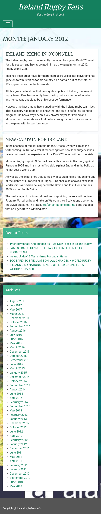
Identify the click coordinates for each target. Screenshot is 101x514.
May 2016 (16, 343)
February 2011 (19, 465)
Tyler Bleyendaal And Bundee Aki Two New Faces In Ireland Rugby (51, 244)
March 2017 (17, 313)
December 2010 (20, 473)
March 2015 (17, 368)
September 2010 (20, 477)
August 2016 (18, 330)
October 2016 (18, 322)
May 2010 (16, 486)
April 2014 (16, 398)
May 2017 (16, 309)
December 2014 (20, 377)
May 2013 (16, 410)
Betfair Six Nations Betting (58, 204)
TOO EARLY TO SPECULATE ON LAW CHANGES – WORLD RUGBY (50, 260)
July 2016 (16, 334)
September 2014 (20, 385)
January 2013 (18, 419)
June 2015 (16, 364)
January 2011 (18, 469)
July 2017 (16, 305)
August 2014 (18, 389)
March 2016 (17, 347)
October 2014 (18, 381)
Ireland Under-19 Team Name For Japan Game (39, 256)
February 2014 (19, 402)
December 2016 (20, 318)
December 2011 (20, 448)
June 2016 (16, 339)
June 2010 (16, 482)
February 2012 (19, 440)
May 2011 (16, 456)
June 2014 (16, 393)
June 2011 (16, 452)
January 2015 (18, 372)
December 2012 (20, 423)
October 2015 (18, 356)
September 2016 (20, 326)
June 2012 (16, 431)
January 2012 (18, 444)
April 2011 (16, 461)
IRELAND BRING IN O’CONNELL (39, 54)
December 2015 (20, 351)
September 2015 (20, 360)
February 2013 (19, 414)
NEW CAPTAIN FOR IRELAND (36, 139)
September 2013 (20, 406)
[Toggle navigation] (8, 23)
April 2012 (16, 435)
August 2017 (18, 301)
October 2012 (18, 427)
